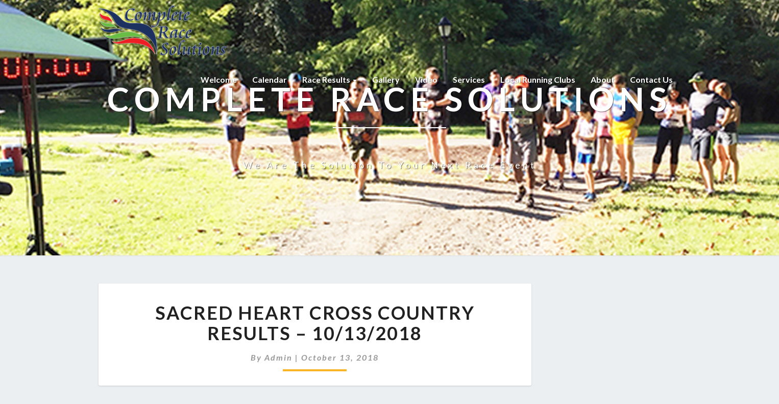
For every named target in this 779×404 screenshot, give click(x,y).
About (603, 79)
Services (469, 79)
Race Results (329, 79)
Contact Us (651, 79)
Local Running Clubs (537, 79)
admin (278, 357)
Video (426, 79)
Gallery (386, 79)
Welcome (219, 79)
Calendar (269, 79)
